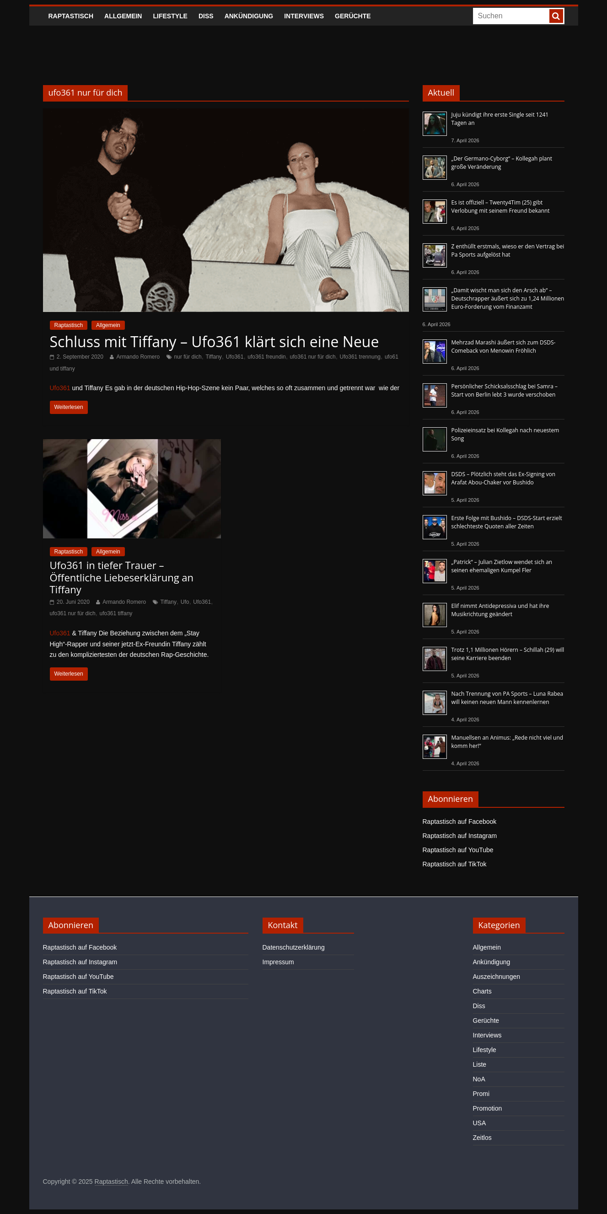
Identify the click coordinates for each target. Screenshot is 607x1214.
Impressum (278, 962)
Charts (482, 991)
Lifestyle (170, 16)
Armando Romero (138, 357)
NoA (479, 1079)
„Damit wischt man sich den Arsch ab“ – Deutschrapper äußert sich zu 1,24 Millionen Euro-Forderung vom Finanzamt (507, 298)
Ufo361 (235, 357)
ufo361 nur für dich (313, 357)
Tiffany (213, 357)
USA (479, 1123)
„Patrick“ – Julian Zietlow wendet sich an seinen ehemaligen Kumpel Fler (502, 566)
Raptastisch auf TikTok (455, 864)
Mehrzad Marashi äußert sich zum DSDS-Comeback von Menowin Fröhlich (503, 346)
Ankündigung (249, 16)
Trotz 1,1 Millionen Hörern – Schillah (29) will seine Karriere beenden (507, 654)
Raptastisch (71, 16)
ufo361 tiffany (115, 613)
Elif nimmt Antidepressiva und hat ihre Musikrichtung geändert (500, 610)
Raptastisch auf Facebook (460, 821)
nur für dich (188, 357)
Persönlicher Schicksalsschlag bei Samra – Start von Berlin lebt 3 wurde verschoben (504, 390)
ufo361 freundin (266, 357)
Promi (481, 1093)
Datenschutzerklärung (294, 947)
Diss (206, 16)
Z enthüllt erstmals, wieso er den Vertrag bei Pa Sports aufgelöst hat (507, 250)
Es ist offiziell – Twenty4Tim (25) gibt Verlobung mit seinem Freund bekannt (500, 207)
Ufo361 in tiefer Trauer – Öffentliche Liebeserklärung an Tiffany (122, 577)
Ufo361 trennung (360, 357)
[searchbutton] (556, 16)
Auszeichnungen (497, 976)
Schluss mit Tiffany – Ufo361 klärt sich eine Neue (214, 341)
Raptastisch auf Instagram (460, 835)
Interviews (304, 16)
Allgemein (123, 16)
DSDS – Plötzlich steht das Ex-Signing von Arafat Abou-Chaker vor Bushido (503, 478)
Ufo (185, 602)
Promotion (487, 1108)
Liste (480, 1064)
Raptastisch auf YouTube (458, 850)
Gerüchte (353, 16)
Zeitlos (482, 1137)
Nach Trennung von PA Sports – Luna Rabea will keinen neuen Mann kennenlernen (507, 698)
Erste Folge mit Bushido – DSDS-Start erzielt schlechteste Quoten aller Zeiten (506, 522)
